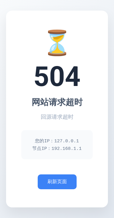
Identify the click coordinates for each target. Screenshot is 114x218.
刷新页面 (57, 182)
